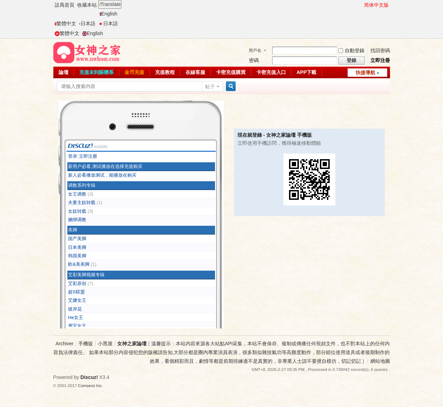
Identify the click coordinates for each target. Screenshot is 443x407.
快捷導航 (365, 72)
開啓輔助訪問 (361, 5)
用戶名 (255, 50)
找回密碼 (380, 50)
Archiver (64, 343)
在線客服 (195, 72)
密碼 (254, 60)
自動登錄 (351, 50)
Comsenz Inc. (90, 385)
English (109, 13)
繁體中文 (65, 23)
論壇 (63, 72)
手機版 (85, 343)
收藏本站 (87, 5)
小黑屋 (105, 343)
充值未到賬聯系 (96, 72)
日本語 (87, 23)
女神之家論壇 (132, 343)
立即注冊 (380, 60)
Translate (110, 4)
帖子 (210, 86)
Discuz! (89, 377)
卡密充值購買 (231, 72)
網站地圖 (380, 361)
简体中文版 (376, 5)
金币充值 (134, 72)
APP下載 (307, 72)
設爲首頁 (64, 5)
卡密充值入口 (271, 72)
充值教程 (165, 72)
